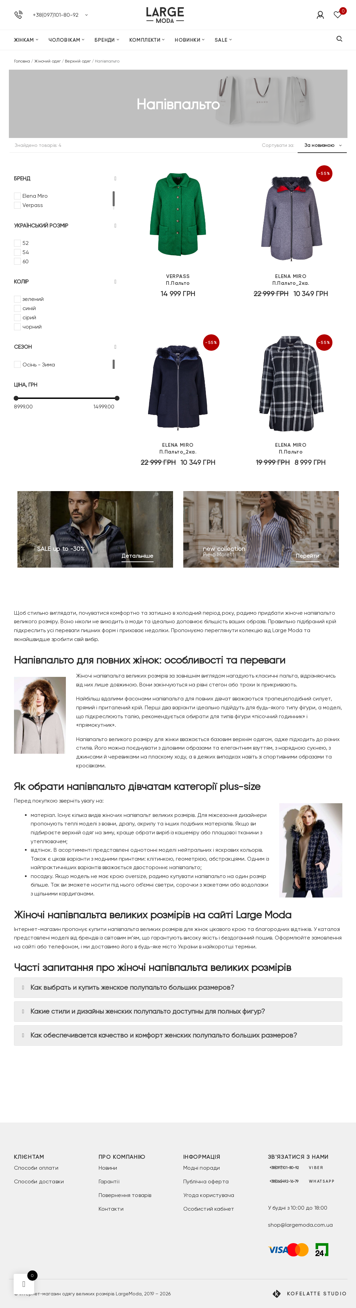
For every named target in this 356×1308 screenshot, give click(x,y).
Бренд (65, 178)
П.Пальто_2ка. (290, 292)
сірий (29, 317)
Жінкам (24, 42)
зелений (33, 299)
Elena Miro (35, 196)
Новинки (187, 42)
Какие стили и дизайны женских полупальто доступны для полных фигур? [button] (142, 1011)
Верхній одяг (78, 61)
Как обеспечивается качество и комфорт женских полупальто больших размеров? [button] (158, 1035)
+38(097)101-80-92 (56, 16)
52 (26, 243)
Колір (65, 282)
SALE (221, 42)
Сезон (65, 347)
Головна (22, 61)
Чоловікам (64, 42)
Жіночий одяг (47, 61)
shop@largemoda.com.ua (300, 1225)
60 (26, 261)
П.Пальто (177, 292)
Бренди (105, 42)
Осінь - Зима (39, 364)
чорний (32, 326)
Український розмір (65, 226)
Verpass (33, 205)
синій (29, 308)
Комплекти (145, 42)
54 (26, 252)
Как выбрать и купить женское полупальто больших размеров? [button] (126, 987)
